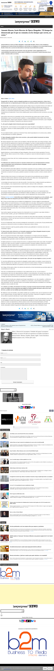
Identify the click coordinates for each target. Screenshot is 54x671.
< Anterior (3, 324)
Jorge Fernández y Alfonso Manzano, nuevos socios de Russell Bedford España (24, 450)
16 (33, 426)
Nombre (3, 353)
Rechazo (50, 668)
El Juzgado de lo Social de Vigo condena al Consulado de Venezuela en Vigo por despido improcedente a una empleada (31, 476)
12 (28, 426)
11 (27, 426)
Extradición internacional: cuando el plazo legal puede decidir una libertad (25, 546)
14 (31, 426)
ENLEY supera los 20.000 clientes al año (17, 493)
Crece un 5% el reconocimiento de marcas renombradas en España (22, 485)
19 (37, 426)
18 (36, 426)
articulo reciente (10, 197)
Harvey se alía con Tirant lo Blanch (16, 512)
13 (29, 426)
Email (3, 357)
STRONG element (48, 16)
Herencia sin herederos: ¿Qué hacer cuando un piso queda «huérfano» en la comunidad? (28, 555)
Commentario (2, 367)
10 (25, 426)
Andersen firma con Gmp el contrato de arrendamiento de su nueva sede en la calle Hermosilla (27, 442)
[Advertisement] (27, 594)
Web (1, 362)
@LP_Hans (11, 98)
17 (35, 426)
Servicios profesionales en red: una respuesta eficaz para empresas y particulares (27, 526)
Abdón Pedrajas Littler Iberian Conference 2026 (18, 468)
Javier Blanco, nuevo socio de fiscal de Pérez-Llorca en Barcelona (21, 433)
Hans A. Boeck (5, 329)
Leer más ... (36, 437)
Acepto (45, 668)
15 (32, 426)
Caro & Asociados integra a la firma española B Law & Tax (20, 459)
